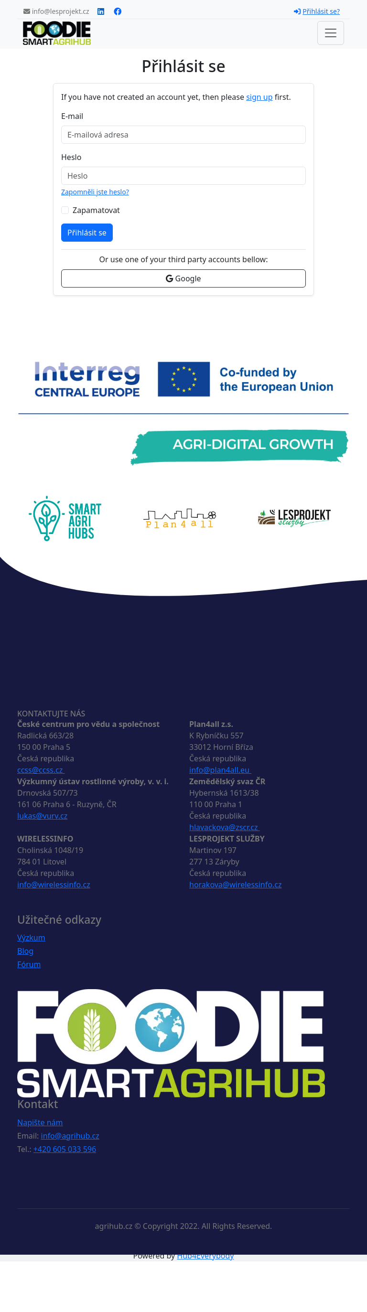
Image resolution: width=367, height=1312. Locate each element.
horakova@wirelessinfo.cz (235, 884)
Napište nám (40, 1122)
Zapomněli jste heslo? (95, 191)
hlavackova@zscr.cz (224, 827)
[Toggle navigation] (330, 33)
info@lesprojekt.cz (56, 11)
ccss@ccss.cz (41, 770)
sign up (259, 97)
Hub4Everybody (205, 1255)
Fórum (29, 964)
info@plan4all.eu (220, 770)
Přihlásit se (87, 232)
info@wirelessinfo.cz (53, 884)
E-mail (72, 116)
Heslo (71, 157)
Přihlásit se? (317, 11)
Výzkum (31, 937)
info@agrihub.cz (70, 1136)
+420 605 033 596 (64, 1149)
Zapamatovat (96, 210)
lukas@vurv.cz (42, 816)
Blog (25, 951)
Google (183, 278)
